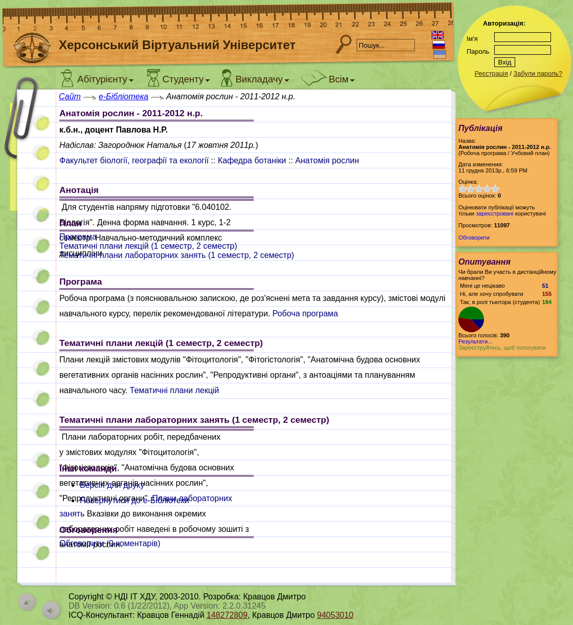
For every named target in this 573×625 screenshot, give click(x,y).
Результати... (475, 341)
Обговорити (474, 237)
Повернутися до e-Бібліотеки (134, 500)
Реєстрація (491, 73)
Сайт (70, 96)
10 (495, 188)
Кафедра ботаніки (252, 160)
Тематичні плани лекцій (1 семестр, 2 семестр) (148, 246)
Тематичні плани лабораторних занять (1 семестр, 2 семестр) (176, 255)
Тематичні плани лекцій (174, 390)
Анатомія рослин (327, 160)
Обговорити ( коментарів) (110, 543)
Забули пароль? (538, 73)
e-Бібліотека (123, 96)
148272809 (227, 615)
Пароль (478, 51)
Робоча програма (305, 313)
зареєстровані (494, 213)
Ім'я (472, 38)
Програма (78, 236)
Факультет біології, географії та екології (134, 160)
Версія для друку (112, 485)
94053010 (335, 615)
